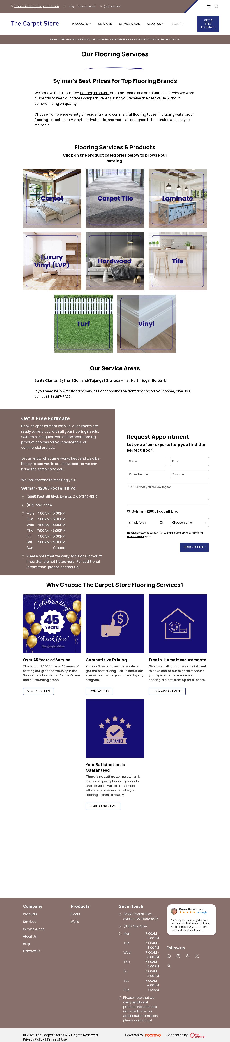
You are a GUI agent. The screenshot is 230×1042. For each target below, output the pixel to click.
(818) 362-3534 (112, 6)
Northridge (140, 380)
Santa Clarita (45, 380)
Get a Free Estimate (208, 23)
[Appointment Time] (189, 522)
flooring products (95, 92)
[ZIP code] (189, 474)
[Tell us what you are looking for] (168, 491)
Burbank (159, 380)
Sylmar (65, 380)
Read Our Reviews (103, 806)
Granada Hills (117, 380)
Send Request (194, 547)
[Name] (146, 461)
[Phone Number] (146, 474)
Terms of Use (57, 1039)
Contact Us (99, 691)
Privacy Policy (190, 532)
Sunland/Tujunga (89, 380)
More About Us (38, 691)
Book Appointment (167, 691)
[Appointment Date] (146, 522)
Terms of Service (135, 536)
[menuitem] (82, 24)
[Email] (189, 461)
